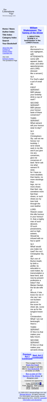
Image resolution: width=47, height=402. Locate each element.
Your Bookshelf (9, 43)
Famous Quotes (8, 59)
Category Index (9, 38)
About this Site (8, 48)
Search (5, 41)
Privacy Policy (7, 51)
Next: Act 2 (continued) (37, 356)
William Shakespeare (30, 29)
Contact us (6, 50)
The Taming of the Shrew (32, 31)
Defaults (35, 388)
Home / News (8, 29)
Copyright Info (7, 53)
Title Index (6, 35)
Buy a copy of (32, 375)
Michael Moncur (25, 394)
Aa (28, 386)
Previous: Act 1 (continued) (27, 356)
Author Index (7, 32)
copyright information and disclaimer (35, 399)
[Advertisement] (32, 13)
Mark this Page (32, 365)
